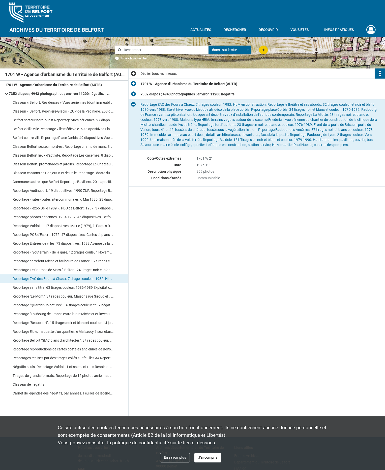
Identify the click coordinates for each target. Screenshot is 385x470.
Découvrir (268, 30)
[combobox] (230, 50)
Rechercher (235, 30)
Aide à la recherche (133, 58)
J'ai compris (207, 457)
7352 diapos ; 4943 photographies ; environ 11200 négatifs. (59, 94)
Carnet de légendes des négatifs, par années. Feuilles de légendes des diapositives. (63, 393)
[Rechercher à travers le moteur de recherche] (164, 50)
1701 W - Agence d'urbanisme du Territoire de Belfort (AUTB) (53, 85)
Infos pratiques (339, 30)
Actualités (200, 30)
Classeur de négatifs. (29, 384)
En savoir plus (175, 457)
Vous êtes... (301, 30)
